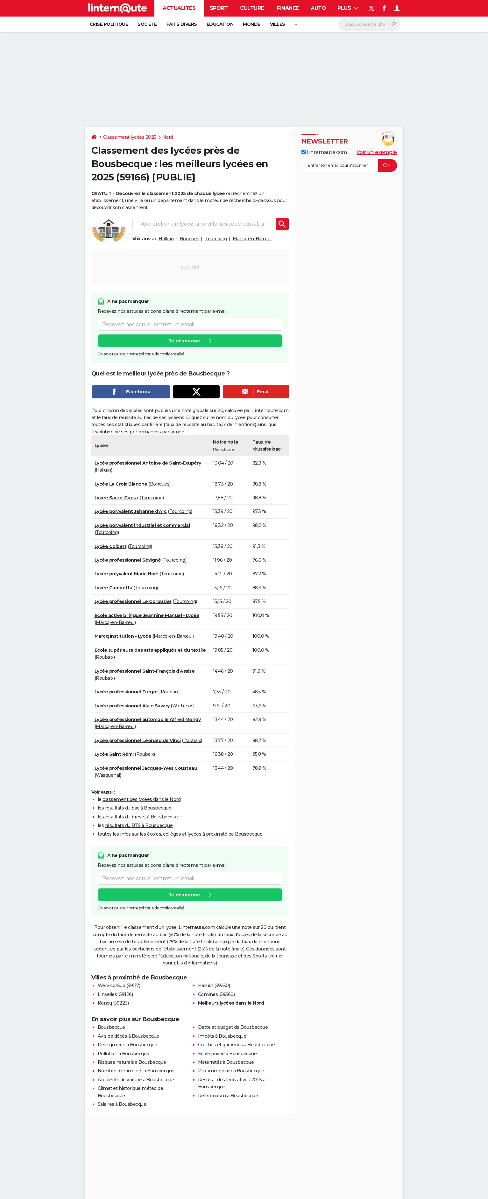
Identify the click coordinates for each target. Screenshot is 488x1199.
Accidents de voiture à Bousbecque (136, 1080)
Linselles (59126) (115, 994)
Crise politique (109, 24)
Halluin (166, 239)
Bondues (189, 239)
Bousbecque (111, 1027)
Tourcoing (216, 239)
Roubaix (105, 657)
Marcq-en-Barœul (252, 239)
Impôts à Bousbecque (222, 1036)
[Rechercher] (369, 24)
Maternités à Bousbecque (226, 1062)
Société (147, 24)
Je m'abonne (184, 341)
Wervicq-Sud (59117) (119, 985)
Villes (277, 24)
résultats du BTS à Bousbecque (139, 825)
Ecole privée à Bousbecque (227, 1053)
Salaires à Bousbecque (122, 1104)
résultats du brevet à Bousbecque (141, 817)
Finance (288, 8)
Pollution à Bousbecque (123, 1053)
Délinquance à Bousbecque (127, 1045)
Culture (252, 8)
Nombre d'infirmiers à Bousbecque (136, 1071)
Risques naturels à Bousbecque (132, 1062)
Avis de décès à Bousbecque (128, 1036)
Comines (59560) (216, 994)
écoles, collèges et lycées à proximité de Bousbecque (204, 834)
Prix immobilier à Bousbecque (231, 1071)
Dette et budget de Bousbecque (233, 1027)
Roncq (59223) (113, 1003)
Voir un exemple (377, 152)
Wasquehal (108, 775)
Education (220, 24)
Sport (219, 8)
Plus (348, 8)
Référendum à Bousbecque (228, 1095)
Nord (167, 137)
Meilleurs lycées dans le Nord (231, 1003)
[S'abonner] (349, 165)
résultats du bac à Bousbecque (138, 808)
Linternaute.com (324, 152)
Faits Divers (181, 24)
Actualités (179, 8)
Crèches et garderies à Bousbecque (236, 1045)
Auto (318, 8)
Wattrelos (183, 706)
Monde (251, 24)
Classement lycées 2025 (129, 137)
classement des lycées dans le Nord (141, 799)
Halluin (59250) (214, 985)
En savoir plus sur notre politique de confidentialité (141, 354)
